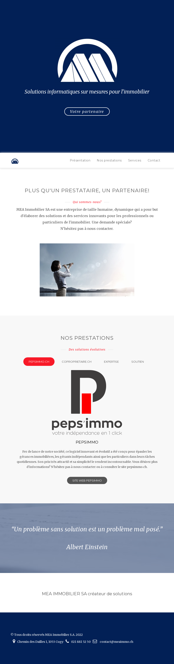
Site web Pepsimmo (87, 480)
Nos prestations (109, 160)
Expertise (111, 361)
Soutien (137, 361)
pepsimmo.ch (39, 361)
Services (134, 160)
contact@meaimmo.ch (116, 642)
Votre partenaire (87, 111)
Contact (154, 160)
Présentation (80, 160)
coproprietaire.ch (76, 361)
